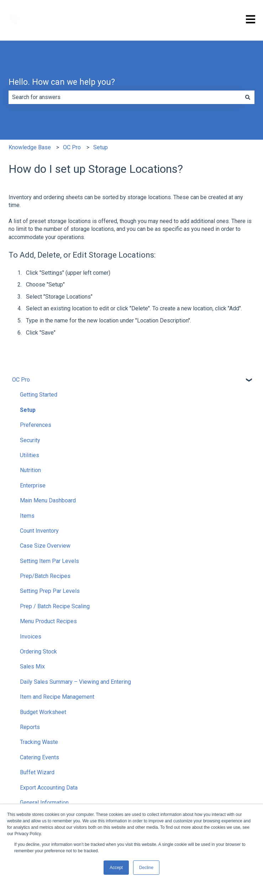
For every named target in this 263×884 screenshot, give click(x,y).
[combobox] (125, 97)
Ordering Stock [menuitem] (38, 651)
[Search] (247, 97)
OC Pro (72, 147)
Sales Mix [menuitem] (32, 666)
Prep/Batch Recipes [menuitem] (45, 576)
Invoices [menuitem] (30, 636)
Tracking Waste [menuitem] (39, 742)
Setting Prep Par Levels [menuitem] (50, 591)
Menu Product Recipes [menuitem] (48, 621)
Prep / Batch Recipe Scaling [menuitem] (55, 606)
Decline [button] (146, 867)
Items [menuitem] (27, 515)
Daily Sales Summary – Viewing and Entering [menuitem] (75, 681)
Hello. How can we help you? (62, 82)
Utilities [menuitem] (29, 455)
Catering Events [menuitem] (39, 757)
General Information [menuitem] (44, 802)
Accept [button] (116, 867)
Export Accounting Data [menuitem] (49, 787)
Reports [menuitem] (30, 727)
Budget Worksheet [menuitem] (43, 712)
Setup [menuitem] (28, 410)
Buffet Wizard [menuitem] (37, 772)
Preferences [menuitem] (35, 425)
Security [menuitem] (30, 440)
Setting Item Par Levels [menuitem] (49, 561)
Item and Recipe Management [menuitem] (57, 696)
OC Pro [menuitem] (21, 379)
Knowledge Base (30, 147)
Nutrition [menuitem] (30, 470)
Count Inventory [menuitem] (39, 530)
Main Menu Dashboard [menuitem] (48, 500)
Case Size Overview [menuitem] (45, 545)
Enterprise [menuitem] (33, 485)
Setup (100, 147)
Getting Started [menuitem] (38, 394)
